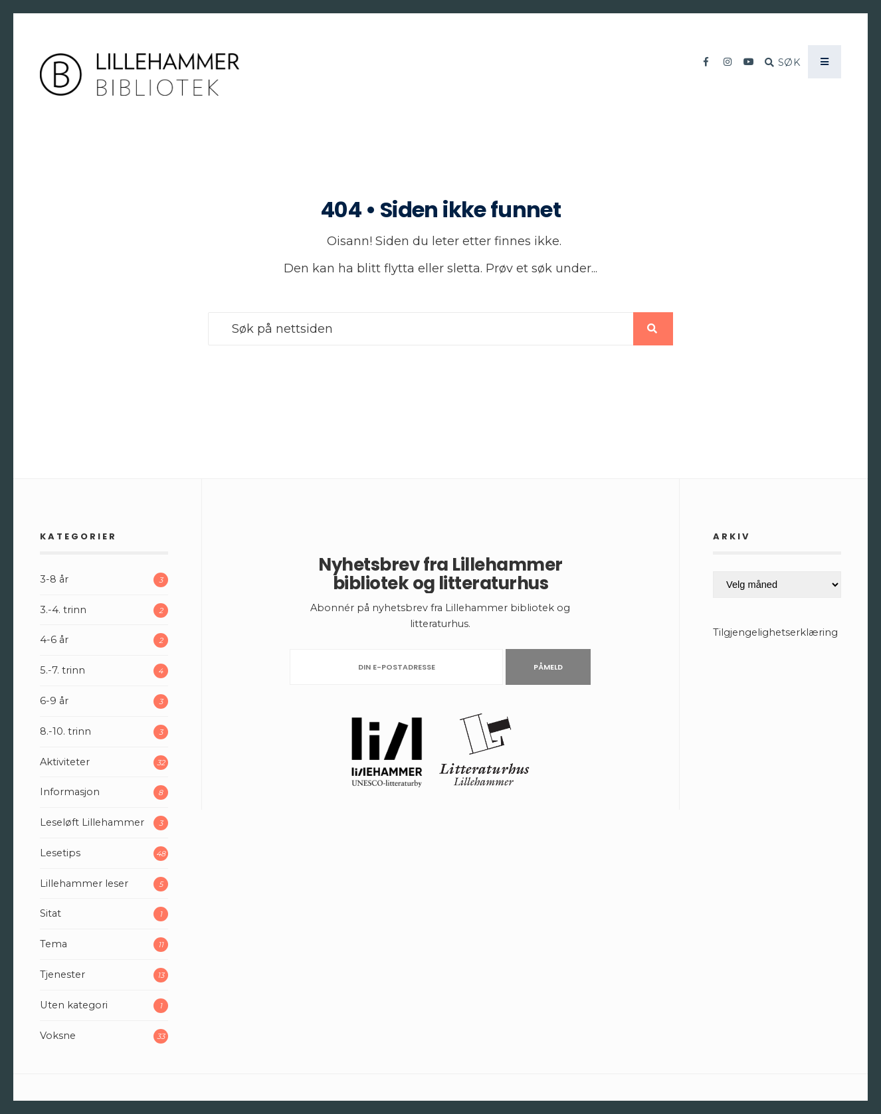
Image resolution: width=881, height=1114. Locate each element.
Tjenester (62, 974)
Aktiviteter (65, 762)
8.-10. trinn (65, 731)
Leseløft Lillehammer (92, 822)
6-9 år (54, 701)
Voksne (58, 1036)
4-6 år (54, 640)
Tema (53, 944)
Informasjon (70, 792)
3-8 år (54, 579)
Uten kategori (74, 1005)
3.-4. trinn (63, 610)
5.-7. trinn (62, 670)
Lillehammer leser (84, 883)
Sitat (50, 913)
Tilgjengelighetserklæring (775, 632)
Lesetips (60, 853)
